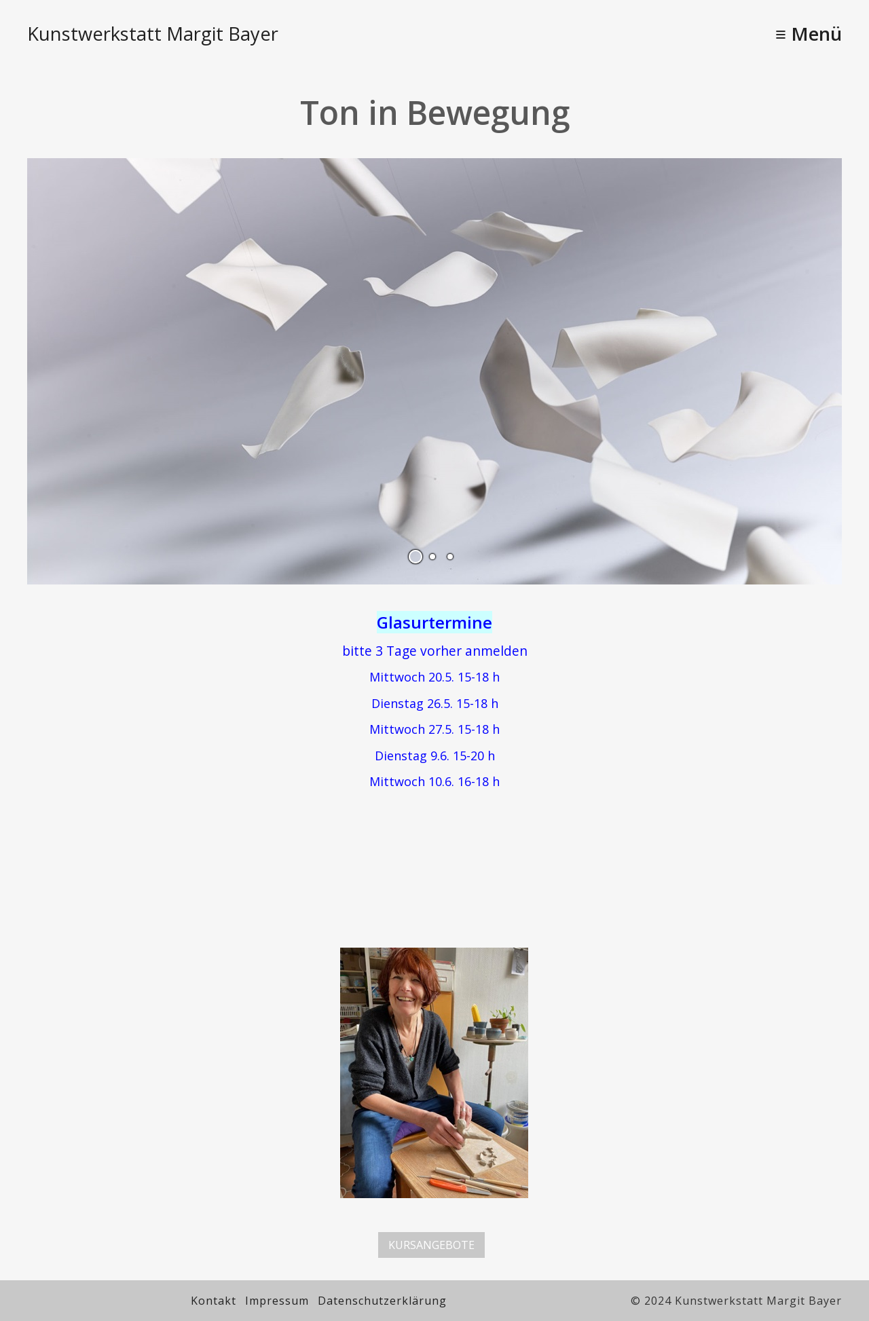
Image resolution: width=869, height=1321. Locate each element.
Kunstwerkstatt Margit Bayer (152, 33)
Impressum (277, 1300)
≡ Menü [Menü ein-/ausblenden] (808, 33)
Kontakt (213, 1300)
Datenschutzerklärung (382, 1300)
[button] (431, 1245)
